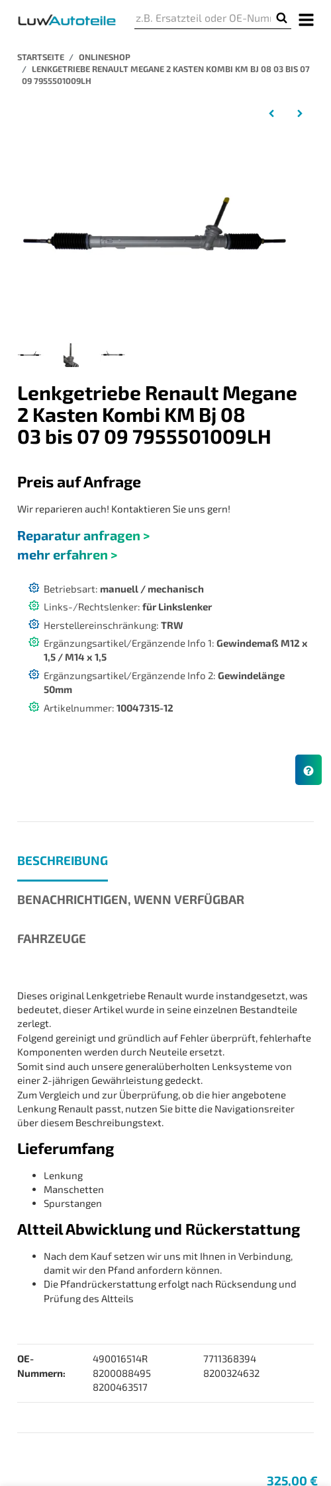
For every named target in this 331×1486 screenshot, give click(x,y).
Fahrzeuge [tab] (51, 938)
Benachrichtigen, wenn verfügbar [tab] (130, 899)
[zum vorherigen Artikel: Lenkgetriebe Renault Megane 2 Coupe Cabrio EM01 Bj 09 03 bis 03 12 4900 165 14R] (272, 112)
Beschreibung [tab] (62, 860)
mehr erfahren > (67, 554)
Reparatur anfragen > (83, 535)
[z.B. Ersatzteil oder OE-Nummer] (203, 18)
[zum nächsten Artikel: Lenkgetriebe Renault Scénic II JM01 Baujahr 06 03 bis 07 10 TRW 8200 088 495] (299, 112)
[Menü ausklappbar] (306, 18)
